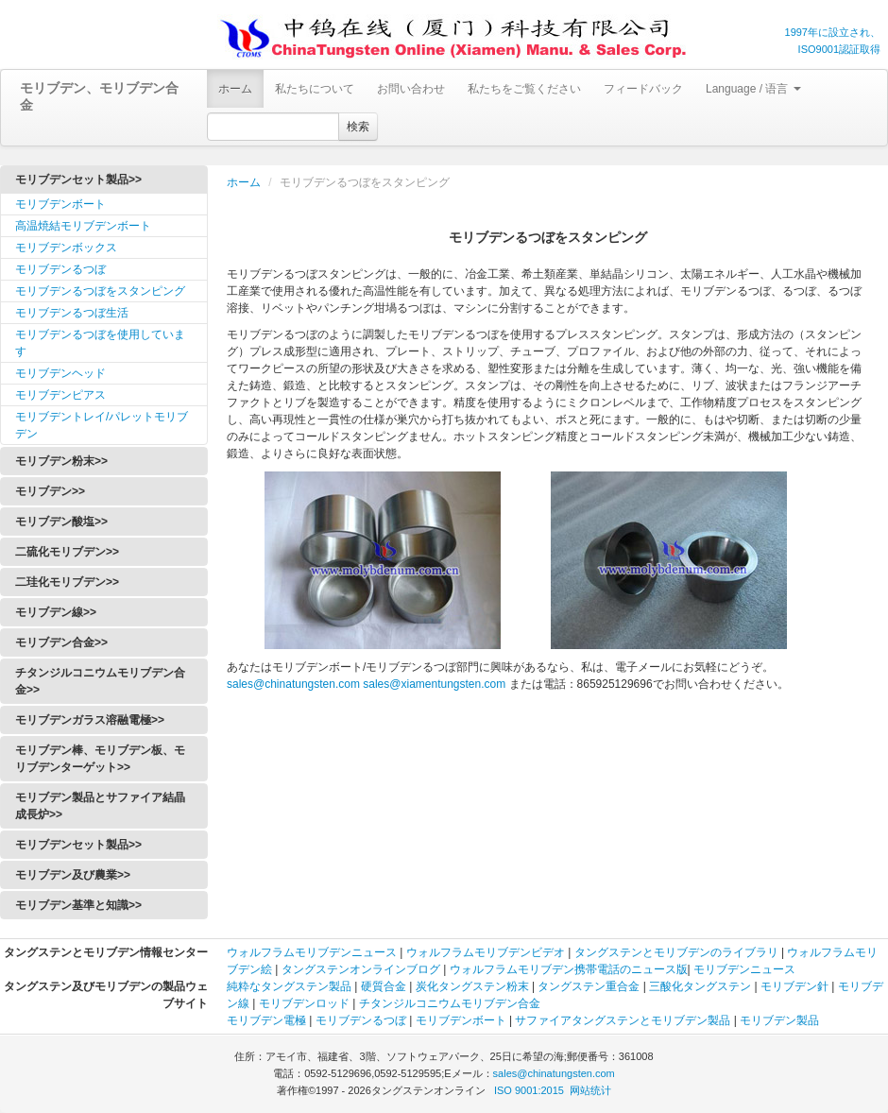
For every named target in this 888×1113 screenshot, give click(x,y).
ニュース (375, 952)
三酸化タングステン (700, 986)
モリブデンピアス (60, 395)
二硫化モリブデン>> (67, 551)
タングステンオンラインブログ (361, 969)
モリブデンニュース (744, 969)
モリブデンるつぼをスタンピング (100, 291)
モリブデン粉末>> (61, 461)
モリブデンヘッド (60, 373)
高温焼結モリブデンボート (83, 225)
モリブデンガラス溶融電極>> (89, 720)
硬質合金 (383, 986)
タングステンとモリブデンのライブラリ (676, 952)
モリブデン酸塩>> (61, 521)
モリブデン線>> (55, 612)
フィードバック (643, 88)
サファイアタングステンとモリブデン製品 (622, 1020)
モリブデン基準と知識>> (78, 905)
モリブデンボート (60, 204)
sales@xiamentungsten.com (434, 684)
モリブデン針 (794, 986)
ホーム (235, 88)
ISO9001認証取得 (839, 49)
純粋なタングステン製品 (289, 986)
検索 (358, 126)
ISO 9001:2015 (529, 1090)
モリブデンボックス (66, 247)
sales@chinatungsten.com (293, 684)
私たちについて (314, 88)
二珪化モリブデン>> (67, 582)
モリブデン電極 (266, 1020)
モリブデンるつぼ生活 (71, 312)
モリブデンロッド (304, 1003)
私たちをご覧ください (524, 88)
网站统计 (590, 1090)
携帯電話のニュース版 (631, 969)
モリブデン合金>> (61, 642)
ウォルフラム (261, 952)
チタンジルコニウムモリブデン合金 (449, 1003)
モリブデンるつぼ (60, 269)
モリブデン (323, 952)
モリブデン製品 (779, 1020)
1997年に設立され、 (832, 32)
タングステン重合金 (589, 986)
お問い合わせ (411, 88)
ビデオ (548, 952)
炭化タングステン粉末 (472, 986)
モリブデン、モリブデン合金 (99, 96)
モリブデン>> (50, 491)
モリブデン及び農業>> (72, 875)
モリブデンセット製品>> (78, 179)
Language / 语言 (753, 88)
